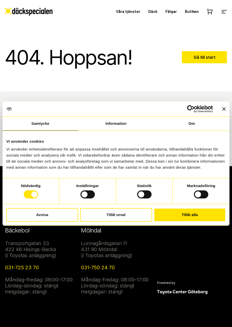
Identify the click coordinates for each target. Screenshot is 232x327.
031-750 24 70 (97, 267)
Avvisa (42, 215)
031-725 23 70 (22, 267)
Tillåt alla (190, 215)
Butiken (192, 11)
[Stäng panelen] (224, 109)
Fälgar (171, 11)
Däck (152, 11)
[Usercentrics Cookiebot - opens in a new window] (191, 109)
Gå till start (204, 57)
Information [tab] (116, 123)
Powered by (166, 283)
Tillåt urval (116, 215)
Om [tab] (191, 123)
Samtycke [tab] (40, 123)
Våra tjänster (128, 11)
